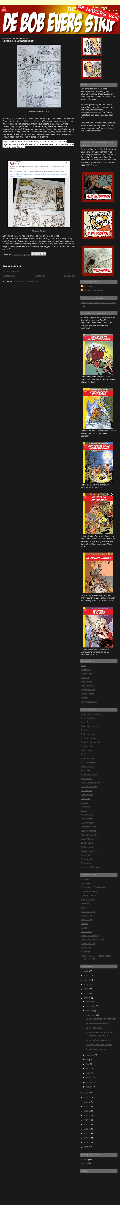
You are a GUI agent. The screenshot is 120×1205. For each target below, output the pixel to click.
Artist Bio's (85, 770)
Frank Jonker (87, 286)
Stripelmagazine (88, 690)
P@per (84, 927)
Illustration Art (87, 847)
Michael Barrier (87, 839)
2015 (86, 1111)
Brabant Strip (86, 682)
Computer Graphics (89, 718)
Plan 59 (84, 754)
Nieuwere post (9, 275)
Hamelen (85, 903)
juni (88, 1064)
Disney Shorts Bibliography (93, 887)
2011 (86, 1129)
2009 (86, 1138)
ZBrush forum (87, 843)
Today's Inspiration (89, 851)
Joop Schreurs (87, 686)
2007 (86, 1147)
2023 (86, 984)
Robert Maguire (88, 758)
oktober (89, 1010)
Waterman (85, 952)
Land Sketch (86, 790)
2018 (86, 1097)
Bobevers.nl (86, 669)
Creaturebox (86, 863)
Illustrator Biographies (90, 782)
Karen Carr (85, 722)
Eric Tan (84, 802)
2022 (86, 989)
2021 (86, 993)
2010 (86, 1133)
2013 (86, 1120)
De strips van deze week (97, 1049)
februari (89, 1082)
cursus (84, 1163)
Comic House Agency (90, 714)
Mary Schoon (87, 915)
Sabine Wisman (88, 943)
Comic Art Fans (87, 746)
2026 (86, 971)
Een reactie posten (11, 271)
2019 (86, 1093)
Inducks (84, 907)
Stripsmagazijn (87, 694)
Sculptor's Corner (88, 738)
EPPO (83, 665)
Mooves (84, 923)
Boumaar (85, 677)
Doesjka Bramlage (89, 891)
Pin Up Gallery (87, 823)
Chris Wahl (85, 855)
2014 (86, 1115)
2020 (86, 998)
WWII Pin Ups (87, 815)
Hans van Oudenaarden (92, 290)
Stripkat (84, 698)
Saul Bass (85, 807)
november (91, 1006)
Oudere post (69, 275)
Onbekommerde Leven (91, 726)
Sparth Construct (88, 831)
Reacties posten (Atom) (26, 281)
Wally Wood (86, 948)
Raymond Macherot (89, 935)
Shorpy (84, 730)
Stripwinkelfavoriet (89, 702)
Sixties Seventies (88, 734)
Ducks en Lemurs (88, 895)
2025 (86, 975)
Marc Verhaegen (88, 911)
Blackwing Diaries (88, 762)
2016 (86, 1106)
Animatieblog (86, 879)
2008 (86, 1142)
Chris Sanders (87, 794)
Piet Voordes (86, 931)
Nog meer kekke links (90, 867)
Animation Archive (89, 786)
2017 (86, 1102)
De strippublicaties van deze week (101, 1019)
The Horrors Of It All (89, 835)
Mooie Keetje (86, 919)
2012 (86, 1124)
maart (89, 1078)
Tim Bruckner (87, 819)
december (91, 1001)
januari (89, 1087)
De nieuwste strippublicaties (98, 1040)
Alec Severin (86, 778)
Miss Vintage (86, 750)
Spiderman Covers (89, 774)
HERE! (94, 165)
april (88, 1073)
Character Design (88, 827)
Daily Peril (85, 798)
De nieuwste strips (94, 1028)
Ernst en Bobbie (88, 899)
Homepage (40, 275)
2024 (86, 980)
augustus (90, 1055)
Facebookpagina (33, 121)
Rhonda (84, 1159)
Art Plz (84, 810)
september (91, 1015)
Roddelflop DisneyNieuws (92, 940)
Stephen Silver (87, 766)
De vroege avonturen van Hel (99, 1044)
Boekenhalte (86, 674)
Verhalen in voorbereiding (97, 1023)
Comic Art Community (90, 742)
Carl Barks (85, 883)
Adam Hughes (87, 859)
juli (87, 1059)
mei (88, 1068)
